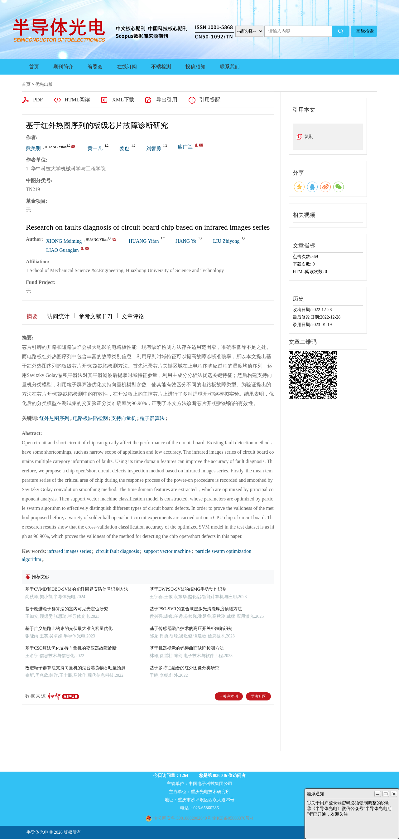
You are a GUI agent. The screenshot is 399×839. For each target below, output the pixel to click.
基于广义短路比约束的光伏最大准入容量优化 (69, 628)
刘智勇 (153, 148)
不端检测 (161, 66)
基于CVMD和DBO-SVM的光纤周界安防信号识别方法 (76, 589)
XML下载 (123, 100)
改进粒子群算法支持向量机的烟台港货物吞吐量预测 (75, 668)
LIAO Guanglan (62, 250)
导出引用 (166, 100)
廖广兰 (185, 146)
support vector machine (166, 551)
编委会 (95, 66)
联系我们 (230, 66)
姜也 (124, 148)
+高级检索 (364, 31)
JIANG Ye (185, 241)
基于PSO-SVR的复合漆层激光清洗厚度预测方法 (196, 609)
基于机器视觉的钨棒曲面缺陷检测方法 (187, 648)
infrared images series (69, 551)
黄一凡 (95, 148)
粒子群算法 (152, 418)
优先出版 (44, 84)
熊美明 (33, 148)
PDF (38, 100)
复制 (309, 136)
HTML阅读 (77, 100)
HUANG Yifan (144, 241)
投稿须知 (195, 66)
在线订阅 (127, 66)
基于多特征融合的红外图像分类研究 (184, 668)
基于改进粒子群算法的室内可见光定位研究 (66, 609)
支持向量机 (123, 418)
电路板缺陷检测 (90, 418)
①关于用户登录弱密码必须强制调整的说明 (348, 803)
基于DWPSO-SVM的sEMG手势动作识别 (188, 589)
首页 (34, 66)
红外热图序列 (54, 418)
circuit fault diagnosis (116, 551)
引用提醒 (209, 100)
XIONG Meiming (64, 241)
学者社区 (258, 696)
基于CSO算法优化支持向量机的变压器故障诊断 (71, 648)
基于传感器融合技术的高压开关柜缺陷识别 (191, 628)
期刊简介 (63, 66)
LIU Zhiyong (226, 241)
